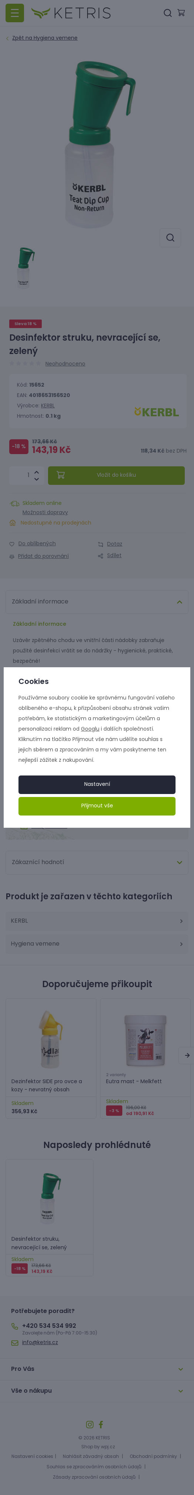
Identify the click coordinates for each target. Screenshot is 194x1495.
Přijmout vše (97, 806)
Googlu (90, 729)
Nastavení (97, 784)
